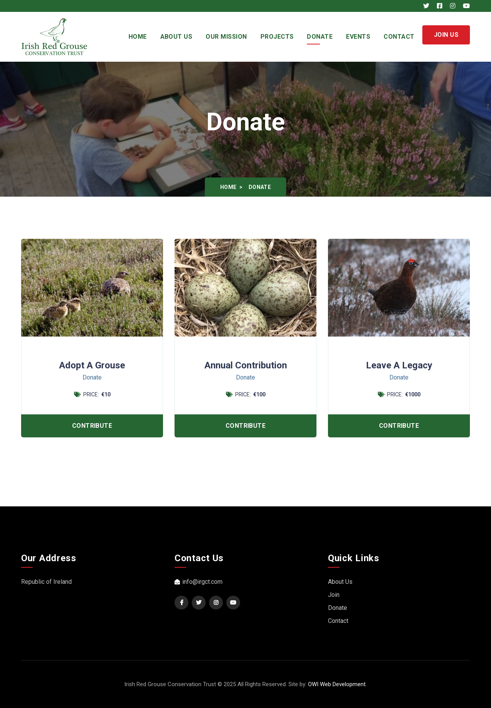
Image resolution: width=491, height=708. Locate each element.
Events (358, 36)
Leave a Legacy (399, 365)
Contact (399, 36)
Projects (277, 36)
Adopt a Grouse (92, 365)
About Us (176, 36)
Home (138, 36)
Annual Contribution (245, 365)
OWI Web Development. (337, 684)
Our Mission (226, 36)
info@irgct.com (198, 581)
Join (333, 594)
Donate (320, 36)
